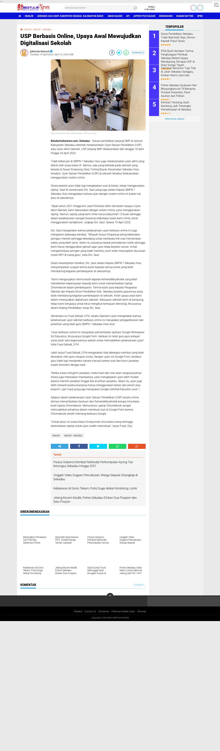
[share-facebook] (112, 52)
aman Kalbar (115, 16)
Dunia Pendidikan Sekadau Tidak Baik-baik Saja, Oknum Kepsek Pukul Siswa (178, 37)
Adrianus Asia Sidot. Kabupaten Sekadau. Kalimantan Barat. (70, 16)
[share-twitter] (119, 52)
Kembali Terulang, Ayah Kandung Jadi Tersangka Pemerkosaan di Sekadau (176, 106)
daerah (28, 29)
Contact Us (90, 611)
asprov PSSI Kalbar (144, 16)
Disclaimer (103, 611)
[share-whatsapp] (126, 52)
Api (128, 16)
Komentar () (138, 52)
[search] (101, 8)
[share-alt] (59, 446)
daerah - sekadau (42, 29)
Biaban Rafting (184, 16)
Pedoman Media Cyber (123, 611)
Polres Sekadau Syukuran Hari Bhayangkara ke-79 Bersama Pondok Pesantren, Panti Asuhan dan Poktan (179, 90)
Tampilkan (139, 585)
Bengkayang (166, 16)
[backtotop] (110, 596)
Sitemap (141, 611)
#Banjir (29, 16)
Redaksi (78, 611)
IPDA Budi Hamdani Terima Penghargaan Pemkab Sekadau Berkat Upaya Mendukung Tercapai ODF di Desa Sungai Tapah (178, 58)
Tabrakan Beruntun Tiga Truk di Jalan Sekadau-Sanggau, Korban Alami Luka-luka (178, 71)
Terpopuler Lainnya (174, 119)
